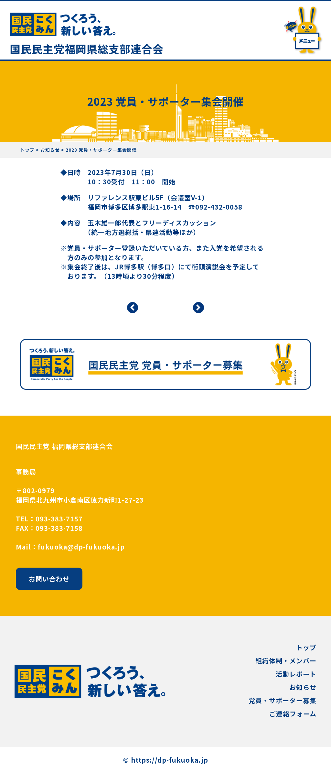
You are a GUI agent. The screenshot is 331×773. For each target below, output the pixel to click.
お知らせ (302, 687)
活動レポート (296, 674)
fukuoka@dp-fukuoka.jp (81, 546)
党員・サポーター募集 (282, 700)
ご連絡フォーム (292, 713)
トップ (306, 647)
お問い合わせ (49, 578)
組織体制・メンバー (285, 660)
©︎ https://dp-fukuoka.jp (165, 760)
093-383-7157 (59, 518)
